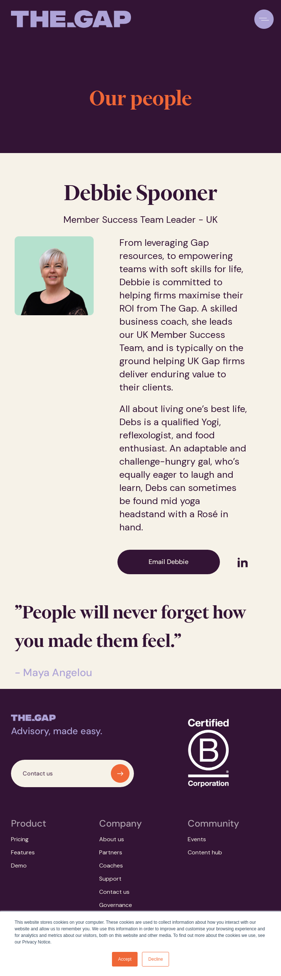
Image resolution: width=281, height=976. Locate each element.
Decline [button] (155, 959)
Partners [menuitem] (110, 852)
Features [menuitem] (23, 852)
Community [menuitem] (213, 823)
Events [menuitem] (197, 839)
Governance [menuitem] (115, 905)
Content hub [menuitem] (205, 852)
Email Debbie (168, 561)
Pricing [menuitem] (20, 839)
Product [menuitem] (28, 823)
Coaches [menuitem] (111, 865)
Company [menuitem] (120, 823)
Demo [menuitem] (19, 865)
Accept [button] (125, 959)
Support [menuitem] (110, 878)
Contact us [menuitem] (114, 892)
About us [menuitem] (111, 839)
